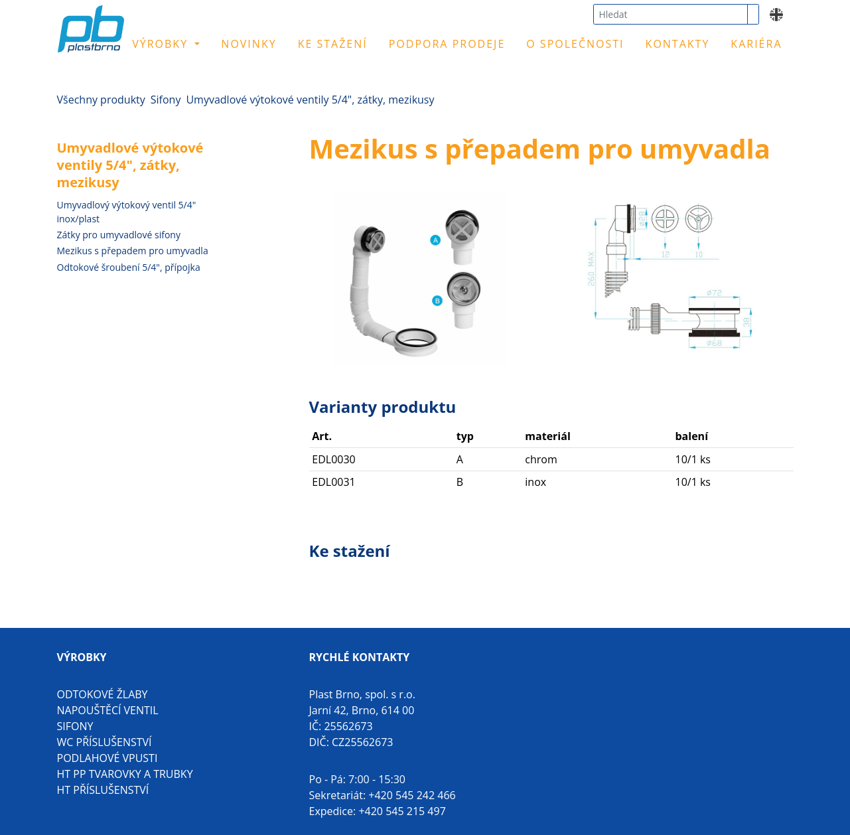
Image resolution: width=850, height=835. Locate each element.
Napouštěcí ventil (108, 710)
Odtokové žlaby (102, 694)
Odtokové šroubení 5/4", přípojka (128, 267)
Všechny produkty (101, 99)
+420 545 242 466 (411, 795)
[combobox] (670, 14)
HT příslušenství (103, 790)
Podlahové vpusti (107, 758)
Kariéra (756, 44)
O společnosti (575, 44)
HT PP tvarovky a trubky (125, 774)
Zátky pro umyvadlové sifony (118, 234)
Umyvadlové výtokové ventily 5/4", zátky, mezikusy (310, 99)
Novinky (248, 44)
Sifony (166, 99)
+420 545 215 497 (401, 811)
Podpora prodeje (447, 44)
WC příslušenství (104, 742)
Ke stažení (333, 44)
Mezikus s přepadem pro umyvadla (132, 250)
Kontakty (678, 44)
